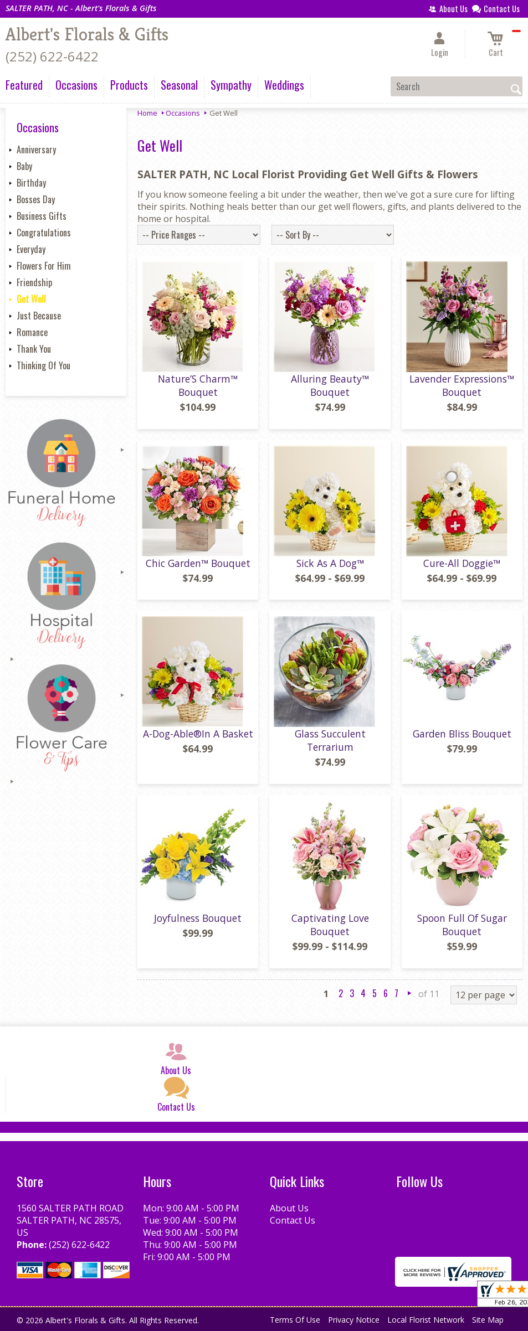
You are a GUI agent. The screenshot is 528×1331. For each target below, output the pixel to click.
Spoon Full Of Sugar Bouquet (462, 924)
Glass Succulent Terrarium (330, 740)
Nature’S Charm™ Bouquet (198, 385)
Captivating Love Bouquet (330, 924)
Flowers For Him (44, 265)
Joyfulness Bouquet (198, 918)
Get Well (31, 299)
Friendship (34, 282)
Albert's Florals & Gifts (87, 34)
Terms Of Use (295, 1319)
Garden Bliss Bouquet (462, 733)
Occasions (183, 113)
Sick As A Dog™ (330, 563)
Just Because (39, 315)
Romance (32, 332)
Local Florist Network (425, 1319)
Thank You (34, 348)
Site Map (488, 1319)
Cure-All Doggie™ (461, 563)
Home (147, 113)
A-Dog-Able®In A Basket (198, 733)
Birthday (31, 182)
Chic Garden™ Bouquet (198, 563)
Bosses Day (36, 199)
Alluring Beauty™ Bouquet (330, 385)
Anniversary (36, 149)
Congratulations (44, 232)
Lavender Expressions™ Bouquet (461, 385)
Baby (24, 166)
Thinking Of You (43, 365)
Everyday (31, 249)
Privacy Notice (354, 1319)
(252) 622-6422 (52, 56)
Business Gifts (41, 216)
